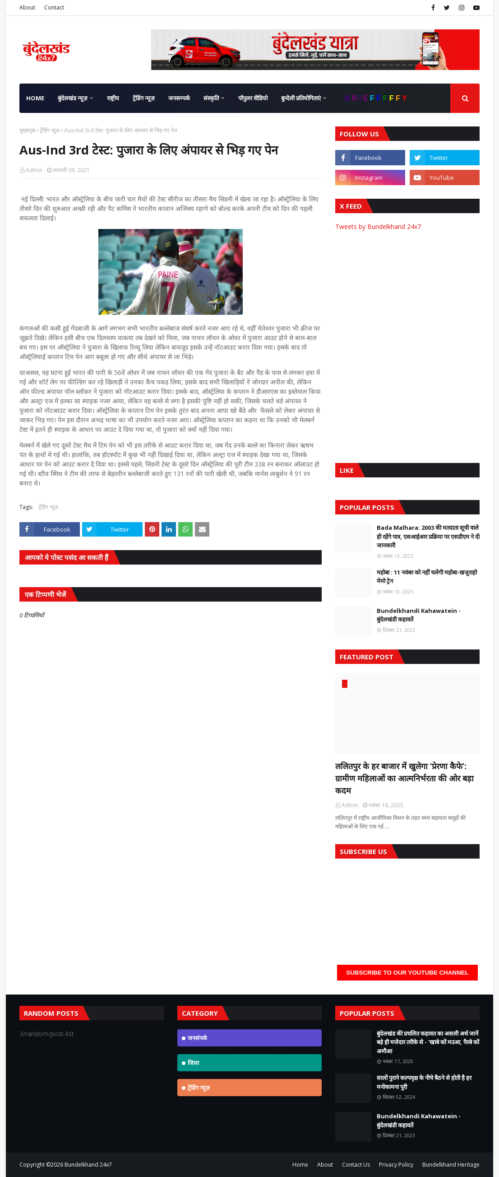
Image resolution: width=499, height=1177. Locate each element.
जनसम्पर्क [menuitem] (179, 98)
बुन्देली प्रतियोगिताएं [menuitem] (301, 98)
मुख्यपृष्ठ (27, 130)
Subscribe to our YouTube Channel (407, 972)
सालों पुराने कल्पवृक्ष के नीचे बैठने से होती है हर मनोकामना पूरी (424, 1082)
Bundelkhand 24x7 (88, 1164)
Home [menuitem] (35, 98)
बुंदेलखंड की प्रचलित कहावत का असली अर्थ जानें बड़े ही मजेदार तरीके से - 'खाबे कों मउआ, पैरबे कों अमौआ (428, 1042)
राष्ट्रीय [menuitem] (113, 98)
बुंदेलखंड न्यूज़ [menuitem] (73, 98)
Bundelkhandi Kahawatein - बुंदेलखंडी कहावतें (419, 615)
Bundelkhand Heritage (451, 1164)
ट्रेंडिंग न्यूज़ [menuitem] (144, 98)
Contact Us (356, 1164)
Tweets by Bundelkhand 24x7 (378, 226)
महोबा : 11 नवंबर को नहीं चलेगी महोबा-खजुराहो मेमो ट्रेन (427, 576)
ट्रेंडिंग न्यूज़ (50, 130)
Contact (54, 7)
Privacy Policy (396, 1164)
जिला (193, 1063)
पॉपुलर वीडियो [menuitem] (253, 98)
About (27, 7)
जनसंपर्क (197, 1038)
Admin (34, 170)
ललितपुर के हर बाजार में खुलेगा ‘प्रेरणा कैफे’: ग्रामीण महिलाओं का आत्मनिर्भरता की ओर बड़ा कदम (404, 778)
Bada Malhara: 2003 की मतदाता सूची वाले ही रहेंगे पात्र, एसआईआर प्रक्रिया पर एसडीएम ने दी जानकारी (428, 536)
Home (300, 1164)
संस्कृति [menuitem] (211, 98)
